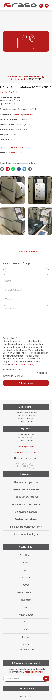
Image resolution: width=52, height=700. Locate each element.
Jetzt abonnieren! (34, 671)
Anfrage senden (26, 383)
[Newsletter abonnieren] (46, 679)
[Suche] (41, 6)
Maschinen (12, 77)
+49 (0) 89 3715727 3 (16, 147)
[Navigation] (47, 6)
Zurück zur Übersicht (26, 251)
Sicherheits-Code (12, 369)
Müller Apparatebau (23, 114)
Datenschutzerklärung (22, 364)
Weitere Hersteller (26, 649)
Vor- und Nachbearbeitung (31, 77)
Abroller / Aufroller (19, 79)
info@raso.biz (16, 152)
